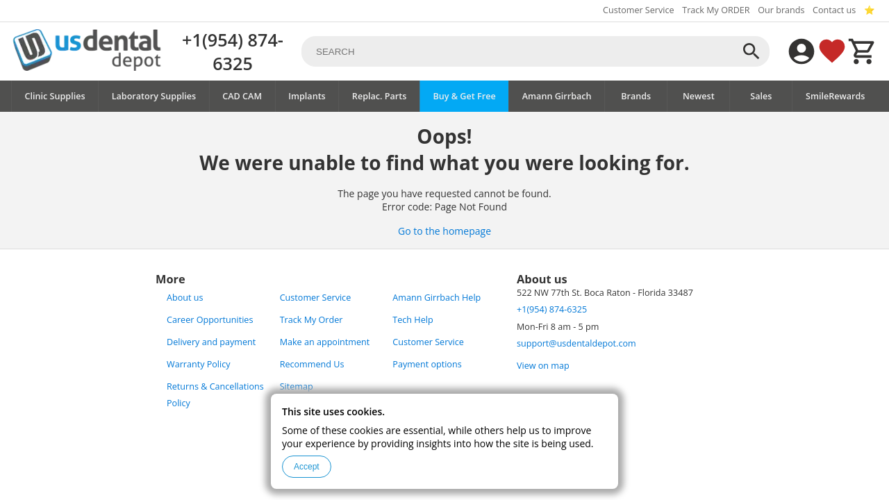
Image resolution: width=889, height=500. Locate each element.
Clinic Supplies (55, 96)
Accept (306, 467)
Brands (636, 96)
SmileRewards (835, 96)
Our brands (781, 10)
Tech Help (412, 320)
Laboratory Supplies (154, 96)
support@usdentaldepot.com (576, 343)
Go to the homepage (444, 231)
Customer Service (638, 10)
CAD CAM (242, 96)
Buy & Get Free (464, 96)
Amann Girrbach (557, 96)
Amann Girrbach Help (436, 297)
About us (185, 297)
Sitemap (296, 386)
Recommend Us (312, 364)
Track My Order (311, 320)
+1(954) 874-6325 (232, 51)
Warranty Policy (199, 364)
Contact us (834, 10)
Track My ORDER (715, 10)
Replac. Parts (379, 96)
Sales (761, 96)
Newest (699, 96)
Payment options (426, 364)
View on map (543, 366)
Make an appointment (325, 342)
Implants (307, 96)
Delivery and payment (211, 342)
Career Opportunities (210, 320)
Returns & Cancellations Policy (215, 395)
